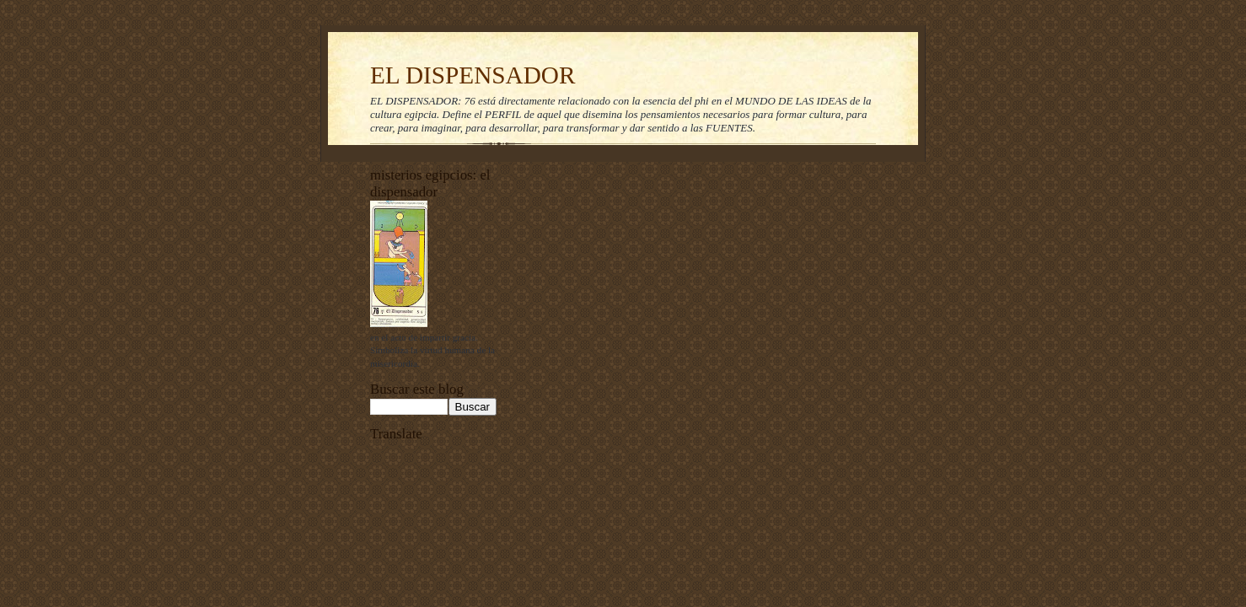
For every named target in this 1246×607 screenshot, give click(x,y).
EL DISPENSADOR (473, 75)
